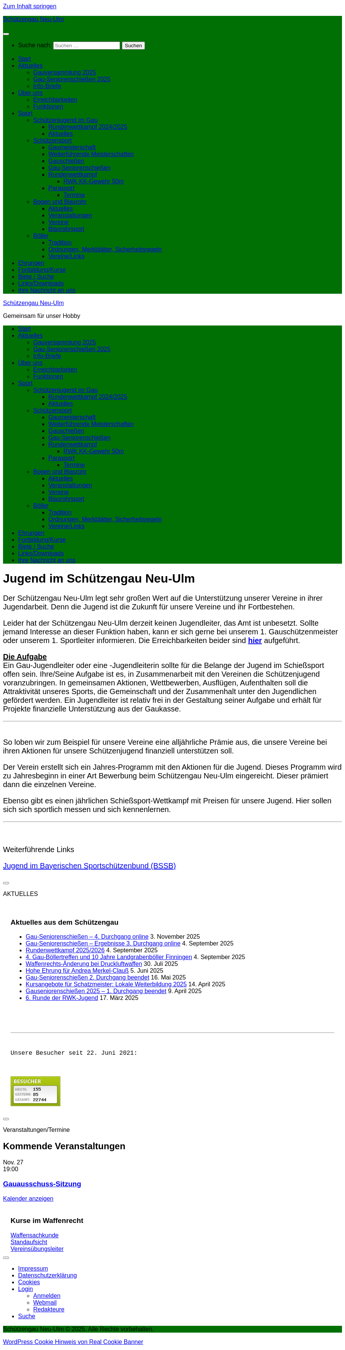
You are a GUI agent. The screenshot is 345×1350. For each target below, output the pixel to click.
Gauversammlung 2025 (64, 72)
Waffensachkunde (35, 1237)
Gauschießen (66, 161)
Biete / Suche (36, 276)
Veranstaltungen (70, 215)
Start (24, 59)
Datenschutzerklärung (47, 1277)
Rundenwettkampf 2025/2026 (65, 950)
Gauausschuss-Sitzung (42, 1185)
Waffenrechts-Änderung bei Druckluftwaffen (84, 964)
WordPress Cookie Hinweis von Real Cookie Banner (73, 1343)
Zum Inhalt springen (29, 6)
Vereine (58, 222)
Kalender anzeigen (28, 1200)
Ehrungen (31, 263)
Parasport (61, 188)
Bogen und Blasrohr (59, 201)
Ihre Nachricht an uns (46, 290)
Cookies (29, 1283)
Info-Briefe (47, 86)
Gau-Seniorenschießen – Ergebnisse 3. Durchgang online (103, 943)
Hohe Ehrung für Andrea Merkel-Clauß (77, 970)
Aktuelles (30, 65)
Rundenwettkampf (72, 174)
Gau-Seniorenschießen (79, 167)
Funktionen (48, 106)
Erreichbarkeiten (55, 99)
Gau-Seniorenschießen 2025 (72, 79)
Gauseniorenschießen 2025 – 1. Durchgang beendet (96, 991)
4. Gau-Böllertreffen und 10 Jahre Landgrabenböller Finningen (109, 957)
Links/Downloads (41, 283)
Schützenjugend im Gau (65, 120)
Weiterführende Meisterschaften (91, 154)
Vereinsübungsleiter (37, 1250)
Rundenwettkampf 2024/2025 (87, 127)
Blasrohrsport (66, 229)
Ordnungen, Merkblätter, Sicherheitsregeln (105, 249)
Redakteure (49, 1311)
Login (25, 1290)
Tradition (60, 242)
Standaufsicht (29, 1243)
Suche (26, 1317)
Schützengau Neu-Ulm (33, 19)
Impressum (33, 1270)
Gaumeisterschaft (71, 147)
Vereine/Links (66, 256)
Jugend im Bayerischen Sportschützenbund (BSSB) (89, 866)
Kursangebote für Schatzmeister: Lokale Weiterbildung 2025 (106, 984)
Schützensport (52, 140)
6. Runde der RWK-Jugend (62, 998)
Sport (25, 113)
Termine (74, 195)
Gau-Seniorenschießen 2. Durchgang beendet (87, 977)
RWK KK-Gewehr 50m (93, 181)
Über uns (30, 93)
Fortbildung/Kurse (42, 270)
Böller (41, 235)
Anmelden (46, 1297)
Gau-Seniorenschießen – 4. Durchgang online (87, 936)
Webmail (45, 1304)
